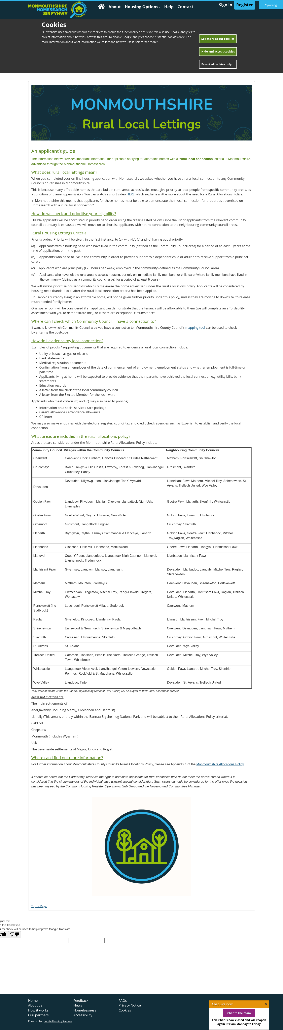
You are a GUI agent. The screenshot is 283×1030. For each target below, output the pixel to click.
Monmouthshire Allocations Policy (220, 764)
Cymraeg (271, 5)
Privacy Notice (130, 1005)
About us (35, 1005)
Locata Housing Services (58, 1021)
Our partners (38, 1015)
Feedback (80, 1000)
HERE (130, 194)
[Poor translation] (14, 934)
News (77, 1005)
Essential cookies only (216, 64)
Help (169, 6)
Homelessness (84, 1010)
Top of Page (39, 906)
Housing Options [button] (142, 6)
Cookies (125, 1010)
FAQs (123, 1000)
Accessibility (82, 1015)
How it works (38, 1010)
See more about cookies (217, 39)
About (114, 6)
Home (33, 1000)
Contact (186, 6)
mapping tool (195, 327)
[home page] (57, 9)
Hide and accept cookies (218, 51)
